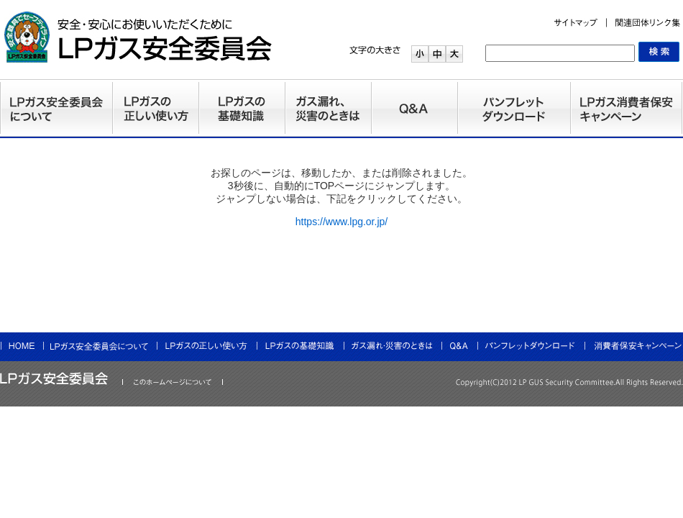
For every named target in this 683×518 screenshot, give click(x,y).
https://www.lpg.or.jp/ (341, 221)
